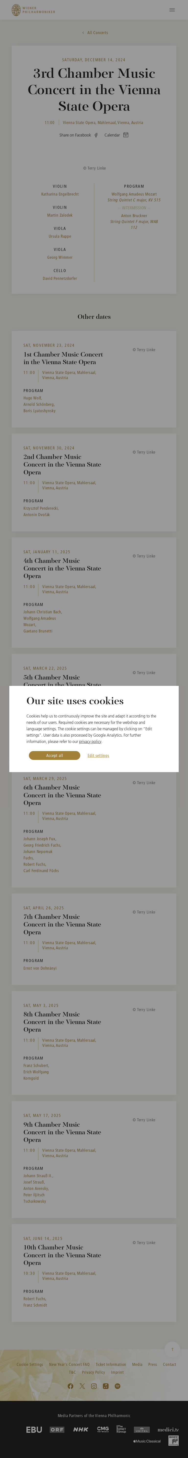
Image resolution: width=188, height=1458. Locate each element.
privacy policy (90, 741)
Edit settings (98, 755)
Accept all (54, 755)
